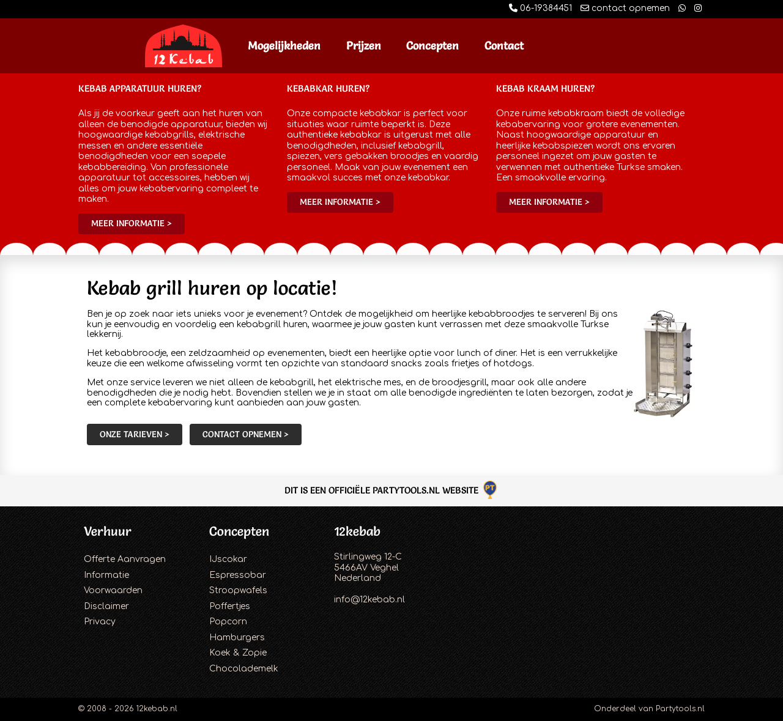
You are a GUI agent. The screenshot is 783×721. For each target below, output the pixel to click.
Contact (504, 46)
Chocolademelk (243, 668)
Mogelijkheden (284, 46)
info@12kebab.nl (369, 599)
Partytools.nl (680, 708)
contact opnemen (625, 8)
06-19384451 (540, 8)
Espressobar (237, 575)
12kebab (357, 531)
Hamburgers (237, 637)
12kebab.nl (156, 708)
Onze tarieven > (134, 434)
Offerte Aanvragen (125, 559)
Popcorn (228, 621)
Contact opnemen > (245, 434)
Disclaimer (106, 606)
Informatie (106, 575)
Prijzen (363, 46)
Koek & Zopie (238, 652)
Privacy (100, 621)
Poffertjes (229, 606)
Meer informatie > (131, 223)
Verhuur (108, 531)
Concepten (432, 46)
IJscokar (228, 559)
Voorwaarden (113, 590)
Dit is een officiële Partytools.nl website (391, 490)
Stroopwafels (238, 590)
